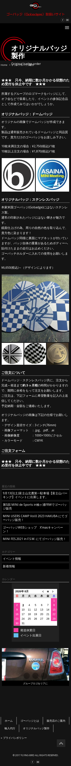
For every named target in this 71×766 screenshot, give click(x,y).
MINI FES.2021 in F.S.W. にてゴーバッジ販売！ (34, 539)
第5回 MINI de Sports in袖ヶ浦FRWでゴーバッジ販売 (35, 506)
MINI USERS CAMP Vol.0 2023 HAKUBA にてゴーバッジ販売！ (35, 518)
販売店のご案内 (56, 720)
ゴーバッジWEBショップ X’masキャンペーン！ (33, 529)
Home (4, 65)
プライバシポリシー (15, 738)
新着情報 (9, 566)
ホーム (9, 720)
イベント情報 (12, 559)
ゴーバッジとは (29, 720)
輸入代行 (10, 728)
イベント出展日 (30, 635)
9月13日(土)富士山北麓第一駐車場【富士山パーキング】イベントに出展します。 (35, 495)
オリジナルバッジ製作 (36, 728)
